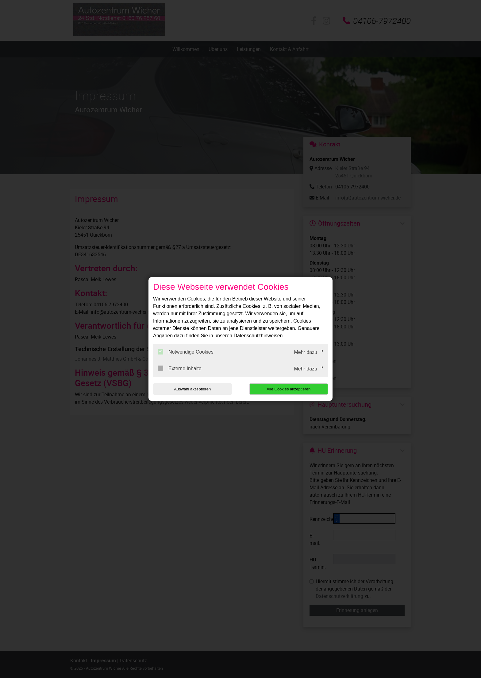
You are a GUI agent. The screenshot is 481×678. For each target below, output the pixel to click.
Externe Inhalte (180, 368)
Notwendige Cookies (186, 351)
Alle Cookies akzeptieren (288, 389)
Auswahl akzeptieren (192, 389)
